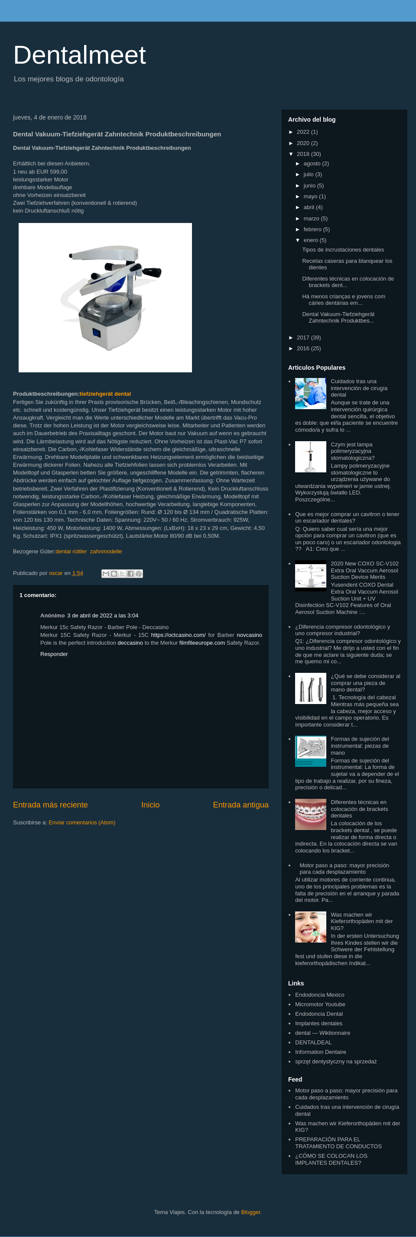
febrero (313, 229)
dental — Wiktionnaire (322, 1033)
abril (310, 207)
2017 (304, 337)
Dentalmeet (79, 54)
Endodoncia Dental (319, 1014)
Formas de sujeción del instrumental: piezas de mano (360, 746)
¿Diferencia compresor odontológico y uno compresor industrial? (342, 630)
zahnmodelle (106, 551)
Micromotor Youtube (320, 1004)
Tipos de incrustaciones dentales (343, 249)
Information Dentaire (320, 1052)
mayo (311, 196)
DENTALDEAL (313, 1042)
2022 (304, 132)
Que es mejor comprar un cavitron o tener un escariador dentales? (347, 517)
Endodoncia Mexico (319, 995)
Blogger (250, 1212)
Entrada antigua (241, 805)
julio (309, 174)
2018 (304, 154)
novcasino (249, 635)
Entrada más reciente (50, 805)
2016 (304, 348)
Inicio (150, 805)
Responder (54, 654)
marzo (312, 218)
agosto (313, 163)
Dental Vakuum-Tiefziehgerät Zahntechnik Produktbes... (338, 317)
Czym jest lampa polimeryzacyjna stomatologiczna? (352, 451)
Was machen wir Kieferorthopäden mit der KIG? (362, 921)
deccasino (130, 642)
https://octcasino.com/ (178, 635)
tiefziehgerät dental (105, 394)
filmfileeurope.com (202, 642)
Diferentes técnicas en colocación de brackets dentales (359, 809)
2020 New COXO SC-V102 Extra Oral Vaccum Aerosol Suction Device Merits (365, 570)
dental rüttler (71, 551)
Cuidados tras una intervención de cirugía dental (359, 388)
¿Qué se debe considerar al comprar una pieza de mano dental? (365, 683)
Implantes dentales (318, 1023)
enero (312, 240)
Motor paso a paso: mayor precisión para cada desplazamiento (344, 868)
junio (310, 185)
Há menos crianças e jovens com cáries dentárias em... (343, 300)
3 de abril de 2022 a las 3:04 (102, 615)
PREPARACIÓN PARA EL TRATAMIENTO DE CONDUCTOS (338, 1143)
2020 (304, 143)
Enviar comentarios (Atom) (82, 822)
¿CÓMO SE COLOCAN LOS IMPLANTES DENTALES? (331, 1159)
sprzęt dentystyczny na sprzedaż (336, 1061)
